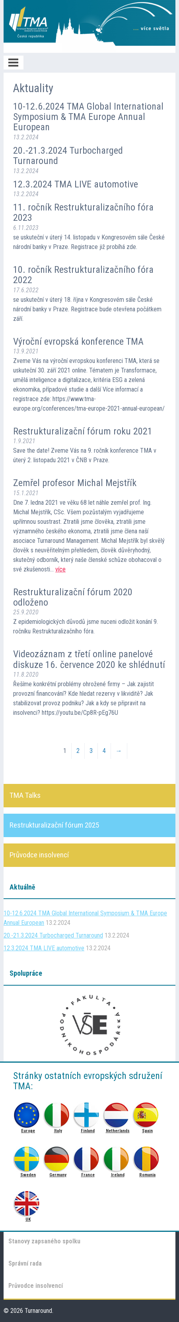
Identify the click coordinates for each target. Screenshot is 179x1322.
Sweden (28, 1157)
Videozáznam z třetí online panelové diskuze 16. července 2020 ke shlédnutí (89, 659)
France (88, 1157)
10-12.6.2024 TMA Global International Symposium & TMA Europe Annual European (88, 117)
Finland (88, 1113)
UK (28, 1201)
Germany (58, 1157)
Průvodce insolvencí (35, 1285)
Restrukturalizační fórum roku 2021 (82, 431)
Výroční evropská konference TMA (78, 341)
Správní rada (25, 1263)
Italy (58, 1113)
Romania (147, 1157)
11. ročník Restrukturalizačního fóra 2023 (83, 212)
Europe (28, 1113)
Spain (147, 1113)
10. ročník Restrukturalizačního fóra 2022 (83, 275)
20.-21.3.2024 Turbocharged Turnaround (68, 155)
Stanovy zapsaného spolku (44, 1241)
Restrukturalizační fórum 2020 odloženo (72, 597)
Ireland (117, 1157)
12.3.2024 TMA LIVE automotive (75, 184)
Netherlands (117, 1113)
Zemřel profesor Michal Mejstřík (74, 482)
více (60, 569)
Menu (13, 62)
